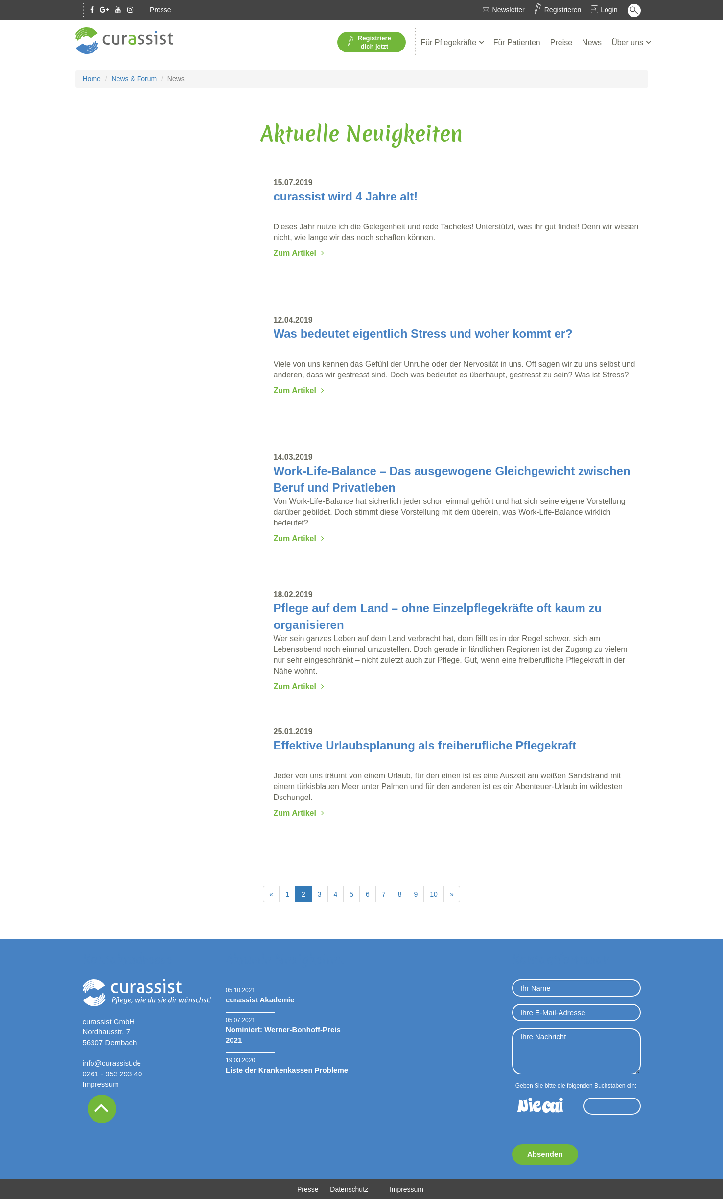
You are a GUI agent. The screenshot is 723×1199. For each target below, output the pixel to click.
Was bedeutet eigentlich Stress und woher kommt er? (423, 333)
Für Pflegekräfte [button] (449, 42)
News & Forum (134, 79)
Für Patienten (516, 42)
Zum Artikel (295, 253)
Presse (160, 10)
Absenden (545, 1154)
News (592, 42)
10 (434, 894)
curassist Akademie (260, 1000)
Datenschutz (349, 1189)
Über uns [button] (628, 42)
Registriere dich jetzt (369, 42)
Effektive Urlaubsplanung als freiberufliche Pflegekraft (425, 745)
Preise (561, 42)
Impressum (101, 1084)
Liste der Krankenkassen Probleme (287, 1070)
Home (92, 79)
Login (609, 10)
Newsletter (508, 10)
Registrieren (562, 10)
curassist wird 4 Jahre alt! (346, 196)
